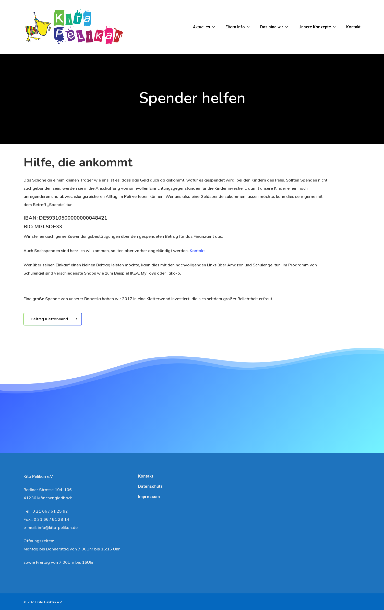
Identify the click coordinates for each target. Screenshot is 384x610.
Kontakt (197, 250)
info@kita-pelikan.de (58, 527)
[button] (52, 319)
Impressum (149, 496)
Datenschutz (150, 486)
